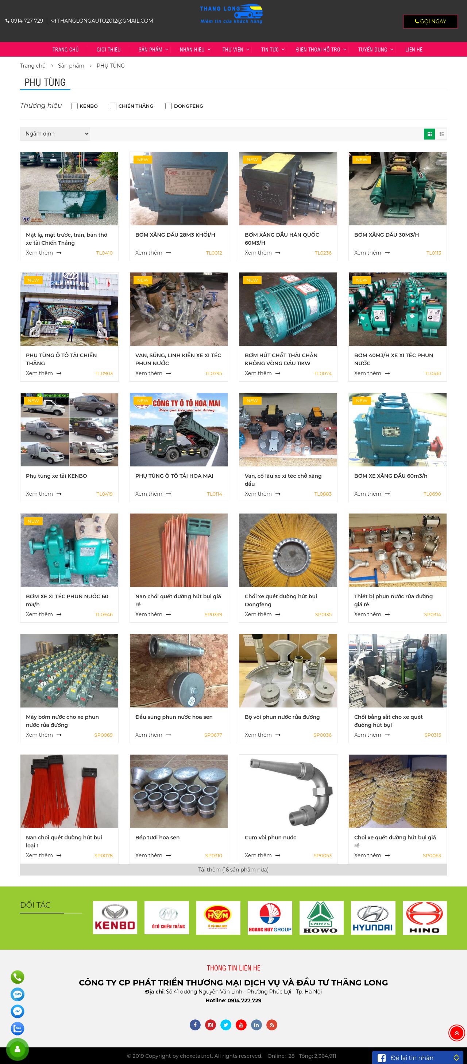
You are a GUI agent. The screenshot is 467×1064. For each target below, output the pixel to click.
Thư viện (233, 49)
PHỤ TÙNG (111, 65)
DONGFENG (188, 106)
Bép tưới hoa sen (157, 837)
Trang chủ (66, 49)
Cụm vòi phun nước (270, 837)
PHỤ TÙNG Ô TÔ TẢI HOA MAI (174, 476)
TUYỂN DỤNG (372, 49)
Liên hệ (413, 49)
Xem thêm (39, 252)
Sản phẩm (150, 49)
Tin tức (270, 49)
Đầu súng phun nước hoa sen (174, 717)
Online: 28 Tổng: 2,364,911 (301, 1056)
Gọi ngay (430, 21)
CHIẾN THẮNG (136, 106)
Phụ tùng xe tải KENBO (56, 476)
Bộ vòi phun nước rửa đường (282, 717)
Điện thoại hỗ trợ (318, 49)
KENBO (89, 106)
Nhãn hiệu (192, 49)
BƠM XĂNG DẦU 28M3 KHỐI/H (175, 235)
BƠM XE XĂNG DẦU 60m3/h (391, 476)
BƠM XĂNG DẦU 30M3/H (386, 235)
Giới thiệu (109, 49)
